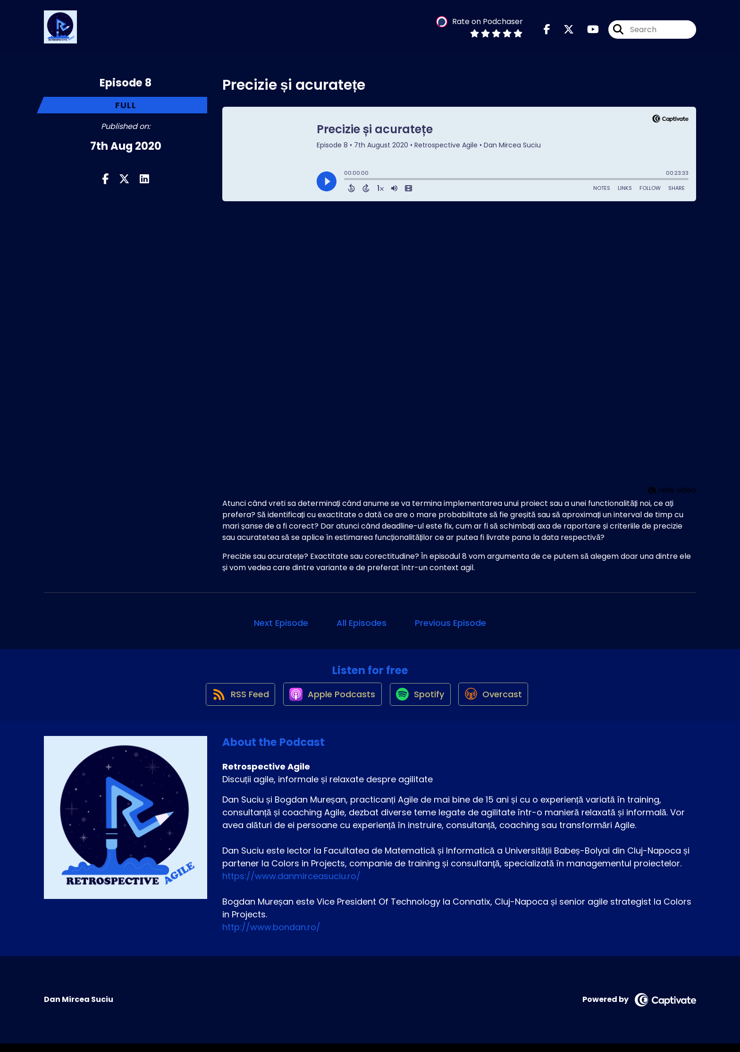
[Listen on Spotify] (421, 702)
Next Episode (281, 623)
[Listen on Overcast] (499, 702)
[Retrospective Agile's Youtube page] (587, 33)
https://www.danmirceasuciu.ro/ (291, 884)
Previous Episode (450, 623)
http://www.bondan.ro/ (271, 935)
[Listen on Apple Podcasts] (328, 702)
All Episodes (361, 623)
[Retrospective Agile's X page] (563, 33)
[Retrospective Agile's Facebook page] (547, 33)
